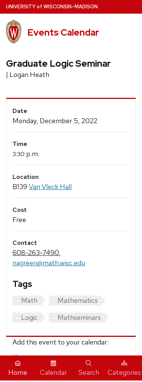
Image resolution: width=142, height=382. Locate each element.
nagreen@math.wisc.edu (48, 262)
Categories (124, 368)
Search (88, 368)
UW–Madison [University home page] (52, 6)
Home (17, 368)
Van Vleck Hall (50, 186)
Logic (29, 317)
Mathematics (78, 300)
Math (29, 300)
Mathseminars (79, 317)
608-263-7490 (35, 252)
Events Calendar (63, 32)
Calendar (53, 368)
